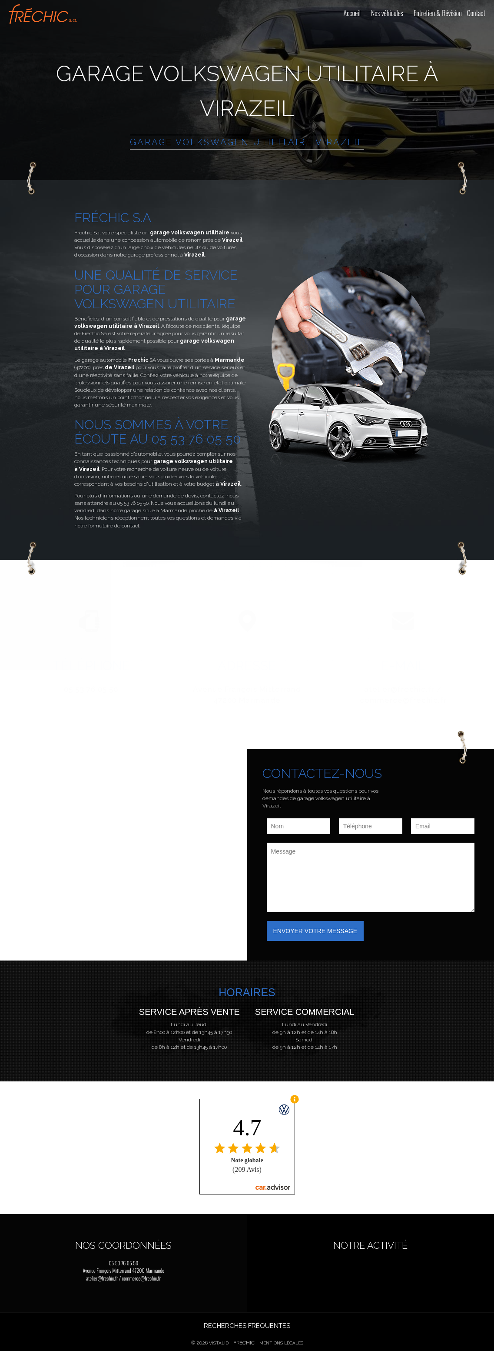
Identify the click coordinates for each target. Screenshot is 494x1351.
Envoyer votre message (315, 930)
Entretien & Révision (438, 13)
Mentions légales (281, 1343)
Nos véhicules (387, 13)
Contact (476, 13)
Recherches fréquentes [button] (247, 1326)
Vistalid (219, 1343)
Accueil (352, 13)
